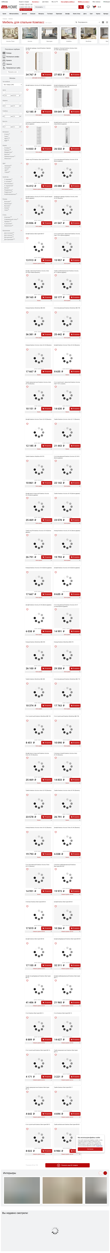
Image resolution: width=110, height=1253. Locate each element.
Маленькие (8, 203)
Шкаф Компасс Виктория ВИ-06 (35, 939)
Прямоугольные (9, 156)
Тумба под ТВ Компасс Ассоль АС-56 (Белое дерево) (38, 531)
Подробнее (99, 1145)
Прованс (7, 221)
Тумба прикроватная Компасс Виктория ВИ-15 (66, 1051)
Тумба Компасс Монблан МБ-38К (35, 679)
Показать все (12, 72)
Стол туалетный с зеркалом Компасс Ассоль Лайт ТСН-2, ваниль (67, 382)
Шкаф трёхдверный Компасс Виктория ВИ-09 (67, 939)
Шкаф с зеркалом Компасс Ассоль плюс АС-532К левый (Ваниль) (37, 271)
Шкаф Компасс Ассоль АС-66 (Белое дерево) (38, 605)
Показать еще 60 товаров (67, 1165)
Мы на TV (55, 2)
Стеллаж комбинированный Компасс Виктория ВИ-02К (65, 865)
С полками (8, 181)
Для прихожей (9, 239)
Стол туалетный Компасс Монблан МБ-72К (38, 716)
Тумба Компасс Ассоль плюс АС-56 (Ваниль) (67, 790)
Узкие (6, 210)
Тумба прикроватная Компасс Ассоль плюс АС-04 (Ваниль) (38, 382)
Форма (12, 145)
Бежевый (8, 165)
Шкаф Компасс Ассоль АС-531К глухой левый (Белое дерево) (39, 197)
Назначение (12, 230)
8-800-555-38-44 (26, 7)
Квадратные (8, 152)
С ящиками (8, 179)
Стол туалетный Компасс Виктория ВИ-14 (38, 1050)
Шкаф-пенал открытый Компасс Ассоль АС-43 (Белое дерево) (37, 494)
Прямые (7, 150)
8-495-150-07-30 (26, 4)
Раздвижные (8, 190)
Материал (12, 132)
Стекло (7, 134)
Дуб (6, 170)
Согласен (90, 1149)
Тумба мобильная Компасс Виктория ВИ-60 (66, 1124)
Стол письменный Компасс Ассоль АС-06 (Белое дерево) (66, 160)
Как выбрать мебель (67, 2)
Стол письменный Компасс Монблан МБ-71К (67, 679)
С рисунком (8, 223)
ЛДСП (7, 138)
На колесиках (8, 183)
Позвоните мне (26, 9)
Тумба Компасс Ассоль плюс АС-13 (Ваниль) (67, 419)
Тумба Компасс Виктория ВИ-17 (63, 1087)
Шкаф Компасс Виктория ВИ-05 (63, 901)
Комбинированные (10, 194)
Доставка (45, 2)
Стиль (12, 215)
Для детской (9, 237)
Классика (8, 217)
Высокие (7, 205)
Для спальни (9, 235)
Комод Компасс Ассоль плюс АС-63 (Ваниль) (39, 345)
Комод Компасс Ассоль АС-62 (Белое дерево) (67, 530)
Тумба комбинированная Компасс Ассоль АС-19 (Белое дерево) (66, 271)
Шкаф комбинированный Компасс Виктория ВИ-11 (67, 976)
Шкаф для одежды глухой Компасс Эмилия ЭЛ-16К (38, 48)
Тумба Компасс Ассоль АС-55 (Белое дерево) (67, 493)
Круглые (7, 154)
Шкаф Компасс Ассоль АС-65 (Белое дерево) (38, 85)
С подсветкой (8, 185)
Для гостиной (9, 233)
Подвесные (8, 192)
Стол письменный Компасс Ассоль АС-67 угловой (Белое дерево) (66, 605)
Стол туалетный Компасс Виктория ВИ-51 (38, 1124)
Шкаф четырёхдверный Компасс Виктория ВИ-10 (38, 976)
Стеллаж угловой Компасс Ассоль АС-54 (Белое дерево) (37, 123)
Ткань (6, 136)
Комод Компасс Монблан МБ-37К (63, 642)
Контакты (35, 2)
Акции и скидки (24, 2)
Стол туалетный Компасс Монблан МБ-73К (66, 716)
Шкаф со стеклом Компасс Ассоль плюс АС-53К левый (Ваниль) (65, 48)
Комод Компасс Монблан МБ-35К (35, 642)
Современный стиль (11, 219)
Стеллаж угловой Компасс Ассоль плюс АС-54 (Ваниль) (65, 754)
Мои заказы (96, 2)
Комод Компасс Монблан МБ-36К (35, 308)
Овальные (7, 158)
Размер (12, 199)
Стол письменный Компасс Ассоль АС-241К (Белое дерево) (66, 457)
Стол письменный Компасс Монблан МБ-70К (67, 308)
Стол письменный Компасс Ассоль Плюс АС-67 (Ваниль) (37, 865)
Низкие (6, 208)
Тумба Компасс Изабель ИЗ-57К (35, 456)
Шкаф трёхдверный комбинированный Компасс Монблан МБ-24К (65, 86)
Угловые (7, 148)
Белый (7, 168)
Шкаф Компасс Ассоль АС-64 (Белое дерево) (67, 567)
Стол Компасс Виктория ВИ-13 (63, 1013)
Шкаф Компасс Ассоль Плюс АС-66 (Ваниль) (67, 827)
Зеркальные (8, 225)
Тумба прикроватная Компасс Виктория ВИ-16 (37, 1088)
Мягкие (6, 188)
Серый (7, 172)
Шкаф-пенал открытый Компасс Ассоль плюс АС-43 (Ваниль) (37, 754)
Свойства (12, 177)
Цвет (12, 163)
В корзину (48, 74)
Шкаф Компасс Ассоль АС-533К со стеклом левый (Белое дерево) (66, 123)
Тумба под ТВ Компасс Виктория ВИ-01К (37, 159)
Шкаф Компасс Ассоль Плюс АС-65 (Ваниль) (38, 419)
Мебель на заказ (83, 2)
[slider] (4, 92)
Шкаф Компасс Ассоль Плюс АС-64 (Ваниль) (67, 345)
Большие (7, 201)
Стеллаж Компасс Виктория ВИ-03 (36, 901)
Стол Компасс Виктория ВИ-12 (34, 1013)
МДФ (6, 140)
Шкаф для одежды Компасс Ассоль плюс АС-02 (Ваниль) (66, 197)
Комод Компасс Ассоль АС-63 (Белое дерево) (39, 567)
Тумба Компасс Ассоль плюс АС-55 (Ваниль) (38, 790)
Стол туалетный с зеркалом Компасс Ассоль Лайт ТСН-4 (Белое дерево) (67, 234)
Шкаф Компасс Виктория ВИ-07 (35, 233)
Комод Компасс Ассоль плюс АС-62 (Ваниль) (39, 827)
